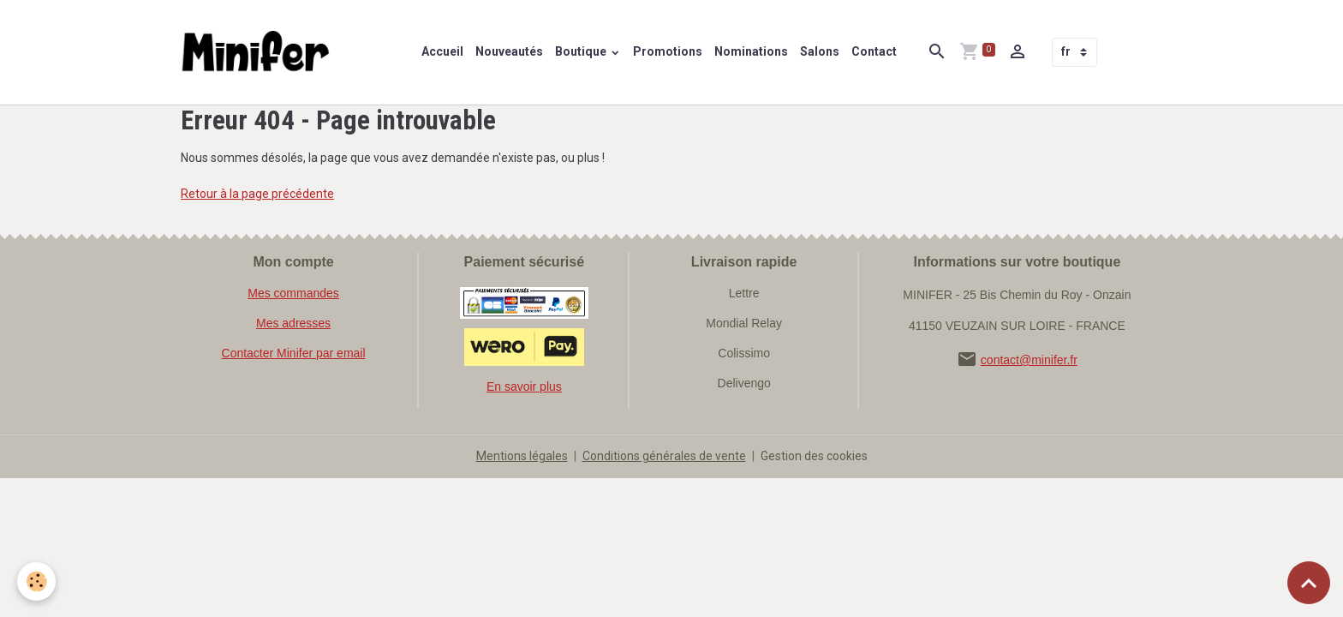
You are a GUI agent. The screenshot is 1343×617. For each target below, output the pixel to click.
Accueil (442, 51)
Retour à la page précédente (257, 194)
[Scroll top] (1308, 582)
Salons (819, 51)
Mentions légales (522, 456)
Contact (874, 51)
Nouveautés (509, 51)
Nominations (751, 51)
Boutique (582, 51)
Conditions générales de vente (664, 456)
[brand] (259, 52)
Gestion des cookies (814, 456)
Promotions (667, 51)
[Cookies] (36, 581)
